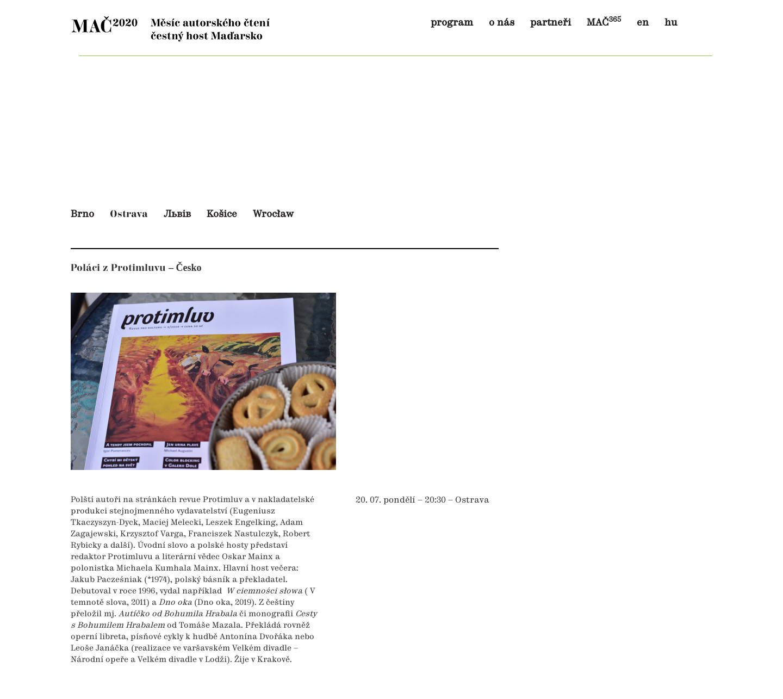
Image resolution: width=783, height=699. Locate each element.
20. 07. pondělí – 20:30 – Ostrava (422, 500)
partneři (550, 22)
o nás (501, 22)
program (452, 22)
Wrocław (273, 214)
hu (670, 22)
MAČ (604, 22)
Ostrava (129, 214)
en (643, 22)
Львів (177, 214)
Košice (222, 214)
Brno (82, 214)
